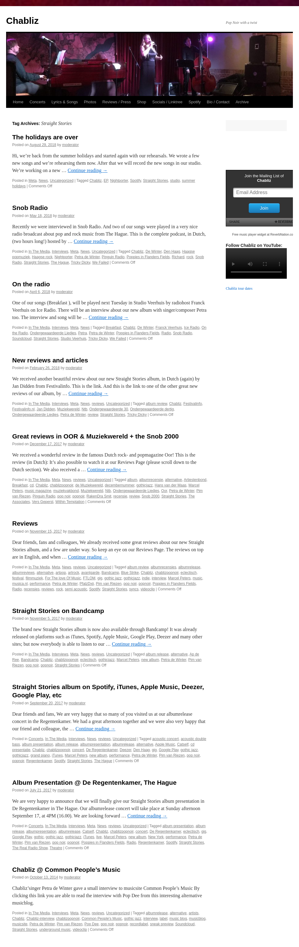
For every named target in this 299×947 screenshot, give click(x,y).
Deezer (125, 750)
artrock (73, 573)
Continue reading (88, 170)
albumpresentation (95, 744)
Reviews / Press (116, 102)
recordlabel (139, 924)
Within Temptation (69, 502)
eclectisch (189, 573)
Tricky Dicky (80, 262)
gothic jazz (113, 578)
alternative (173, 480)
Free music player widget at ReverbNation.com (264, 234)
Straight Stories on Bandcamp (58, 610)
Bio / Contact (218, 102)
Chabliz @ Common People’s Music (66, 869)
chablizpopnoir (61, 485)
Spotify (195, 102)
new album (150, 660)
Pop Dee (92, 924)
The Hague (60, 262)
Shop (141, 102)
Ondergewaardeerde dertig (152, 409)
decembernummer (120, 485)
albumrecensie (151, 480)
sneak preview (161, 924)
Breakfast (113, 327)
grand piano (40, 755)
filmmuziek (34, 578)
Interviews (60, 251)
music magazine (38, 491)
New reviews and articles (50, 360)
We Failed (100, 262)
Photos (90, 102)
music (197, 578)
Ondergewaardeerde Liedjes (53, 333)
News (43, 180)
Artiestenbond (195, 480)
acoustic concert (165, 739)
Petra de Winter (87, 257)
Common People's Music (101, 918)
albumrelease (189, 567)
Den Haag (172, 251)
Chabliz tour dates (239, 288)
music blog (178, 918)
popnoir (78, 496)
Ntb (84, 409)
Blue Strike (130, 573)
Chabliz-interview (40, 918)
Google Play (168, 750)
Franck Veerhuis (169, 327)
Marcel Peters (179, 578)
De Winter (154, 251)
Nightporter (119, 180)
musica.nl (20, 584)
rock (189, 257)
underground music (55, 929)
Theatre (56, 848)
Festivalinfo (192, 404)
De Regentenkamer (101, 750)
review (93, 415)
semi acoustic (76, 589)
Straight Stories (155, 180)
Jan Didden (46, 409)
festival (17, 578)
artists (193, 913)
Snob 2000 (150, 496)
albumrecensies (163, 567)
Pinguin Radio (113, 257)
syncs (134, 589)
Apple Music (165, 744)
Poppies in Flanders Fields (148, 257)
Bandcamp (110, 573)
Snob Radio (30, 207)
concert (78, 750)
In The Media (39, 251)
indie (146, 578)
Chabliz (22, 21)
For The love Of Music (63, 578)
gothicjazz (144, 485)
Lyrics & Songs (65, 102)
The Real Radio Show (30, 848)
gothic (39, 837)
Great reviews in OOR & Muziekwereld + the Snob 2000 (95, 436)
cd (32, 485)
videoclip (148, 589)
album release (157, 654)
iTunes (57, 755)
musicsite (19, 924)
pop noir (63, 496)
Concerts (37, 102)
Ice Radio (192, 327)
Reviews (25, 523)
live (99, 837)
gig (99, 578)
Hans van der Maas (170, 485)
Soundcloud (21, 338)
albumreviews (23, 573)
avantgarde (90, 573)
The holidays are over (45, 137)
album (132, 480)
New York (156, 837)
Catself (182, 744)
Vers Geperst (42, 502)
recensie (120, 496)
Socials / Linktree (167, 102)
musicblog (197, 918)
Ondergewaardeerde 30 (108, 409)
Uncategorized (61, 180)
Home (18, 102)
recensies (31, 589)
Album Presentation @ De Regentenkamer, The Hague (94, 782)
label (163, 918)
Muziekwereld (68, 409)
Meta (32, 180)
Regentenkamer (39, 761)
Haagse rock (42, 257)
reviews (98, 404)
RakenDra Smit (99, 496)
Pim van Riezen (108, 584)
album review (156, 404)
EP (106, 180)
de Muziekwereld (89, 485)
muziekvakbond (66, 491)
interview (159, 578)
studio (175, 180)
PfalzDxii (87, 584)
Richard (178, 257)
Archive (242, 102)
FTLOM (89, 578)
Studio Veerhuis (73, 338)
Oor (164, 491)
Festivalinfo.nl (23, 409)
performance (40, 584)
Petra (82, 333)
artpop (61, 573)
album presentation (37, 744)
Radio (166, 333)
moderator (70, 145)
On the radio (31, 284)
